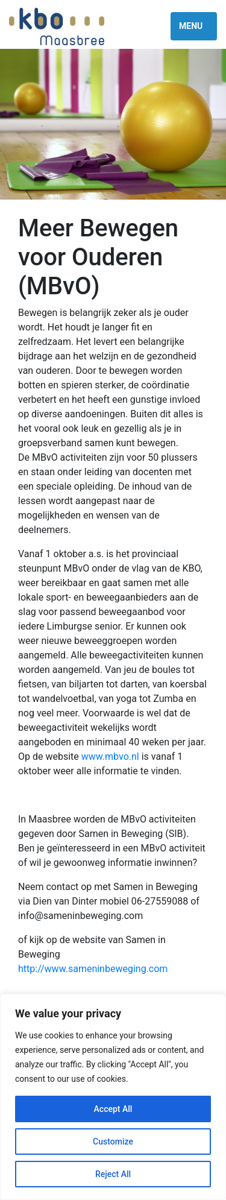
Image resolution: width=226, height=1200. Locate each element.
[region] (113, 1097)
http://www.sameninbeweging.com (93, 968)
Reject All (113, 1174)
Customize (113, 1141)
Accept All (113, 1109)
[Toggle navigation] (194, 26)
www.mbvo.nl (110, 756)
